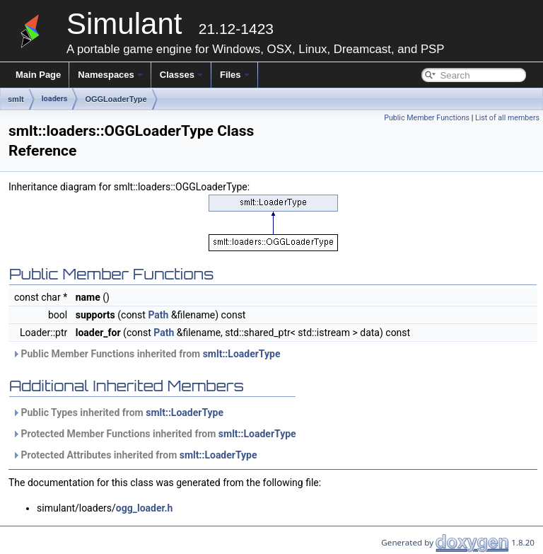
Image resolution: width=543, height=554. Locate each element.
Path (158, 315)
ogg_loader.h (144, 508)
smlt (16, 99)
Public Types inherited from (117, 412)
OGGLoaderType (115, 99)
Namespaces (110, 74)
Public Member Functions (426, 117)
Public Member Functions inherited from (146, 353)
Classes (181, 74)
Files (235, 74)
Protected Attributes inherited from (134, 455)
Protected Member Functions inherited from (154, 433)
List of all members (507, 117)
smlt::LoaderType (242, 353)
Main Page (38, 74)
